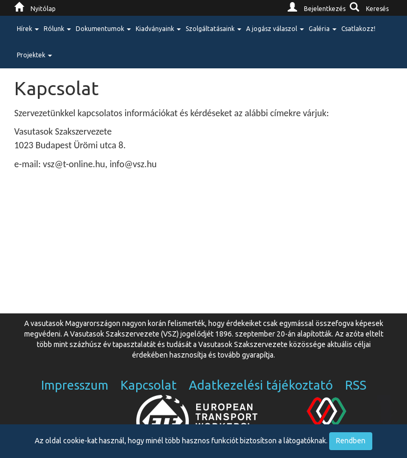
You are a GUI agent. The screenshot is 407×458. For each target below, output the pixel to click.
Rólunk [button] (57, 28)
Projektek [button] (34, 55)
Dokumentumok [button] (103, 28)
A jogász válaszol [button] (275, 28)
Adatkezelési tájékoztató (261, 385)
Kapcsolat (148, 385)
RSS (356, 385)
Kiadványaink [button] (158, 28)
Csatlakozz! (358, 28)
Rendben (350, 440)
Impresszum (74, 385)
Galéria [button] (323, 28)
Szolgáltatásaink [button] (213, 28)
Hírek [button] (28, 28)
